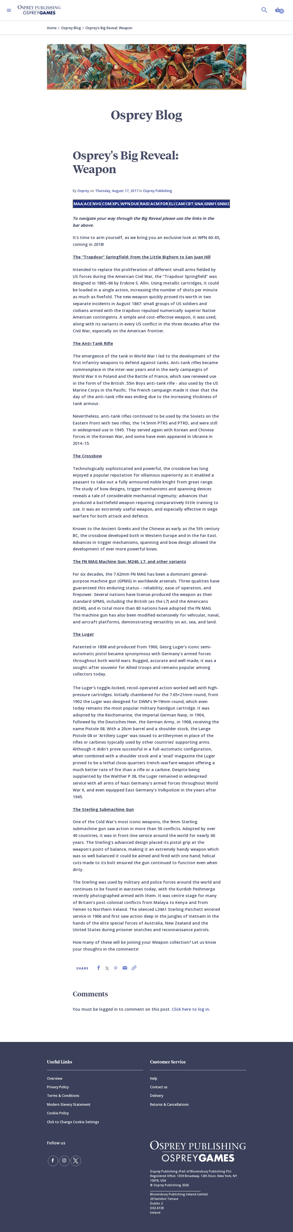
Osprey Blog (71, 27)
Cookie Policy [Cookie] (58, 1113)
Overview (54, 1078)
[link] (99, 968)
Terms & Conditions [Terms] (63, 1095)
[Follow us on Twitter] (74, 1160)
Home (52, 27)
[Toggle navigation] (9, 10)
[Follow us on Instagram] (63, 1160)
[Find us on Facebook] (53, 1160)
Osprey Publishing (157, 190)
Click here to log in (190, 1009)
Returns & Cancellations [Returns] (169, 1104)
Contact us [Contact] (159, 1087)
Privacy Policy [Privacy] (58, 1087)
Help (153, 1078)
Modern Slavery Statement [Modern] (69, 1104)
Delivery (156, 1095)
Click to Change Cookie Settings (73, 1122)
